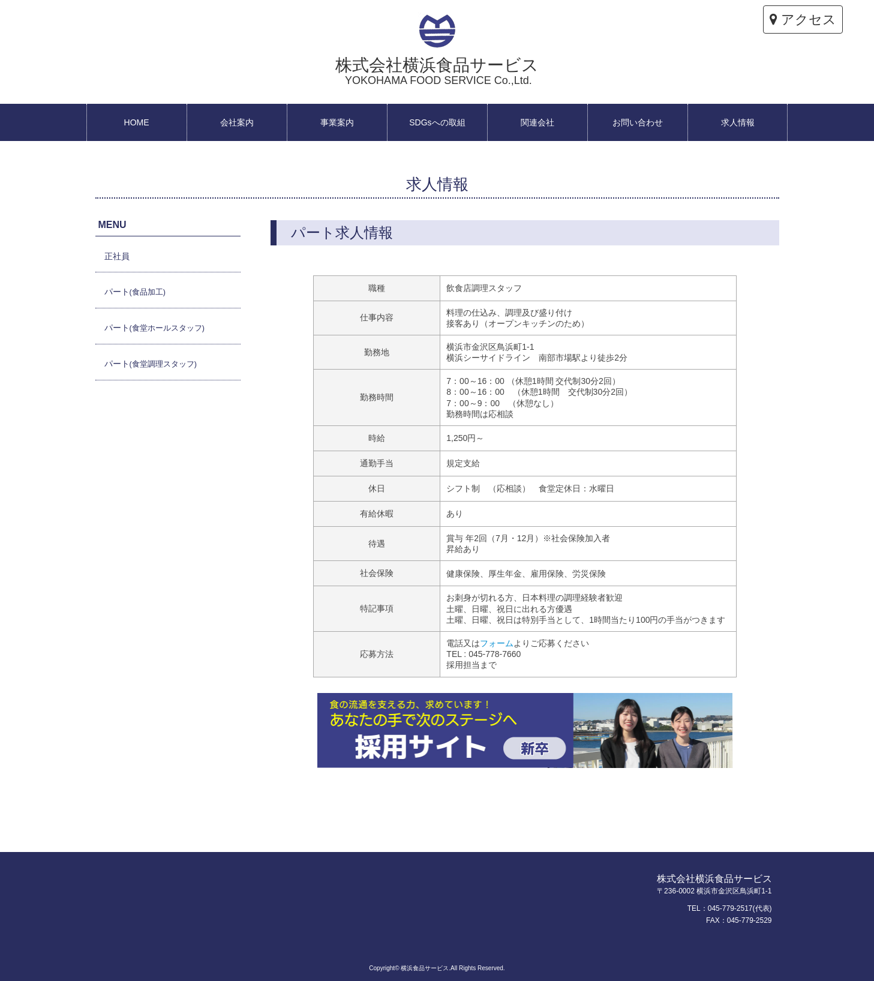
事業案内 (337, 122)
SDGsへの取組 (437, 122)
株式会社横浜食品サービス (437, 71)
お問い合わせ (637, 122)
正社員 (117, 256)
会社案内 (237, 122)
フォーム (496, 643)
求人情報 (738, 122)
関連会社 (537, 122)
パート (135, 291)
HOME (136, 122)
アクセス (803, 19)
